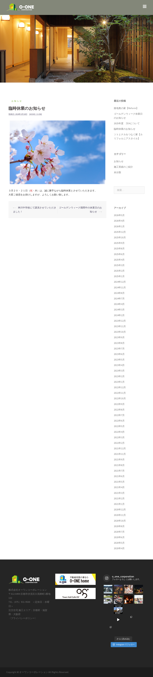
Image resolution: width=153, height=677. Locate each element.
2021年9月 (119, 459)
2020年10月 (120, 520)
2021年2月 (119, 498)
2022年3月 (119, 437)
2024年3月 (119, 309)
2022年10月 (120, 398)
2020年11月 (120, 514)
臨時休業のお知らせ (124, 128)
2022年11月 (120, 392)
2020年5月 (119, 542)
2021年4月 (119, 487)
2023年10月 (120, 331)
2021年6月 (119, 476)
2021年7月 (119, 470)
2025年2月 (119, 270)
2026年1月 (119, 226)
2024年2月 (119, 315)
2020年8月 (119, 526)
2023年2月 (119, 376)
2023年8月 (119, 342)
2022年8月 (119, 409)
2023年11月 (120, 326)
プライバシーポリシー (23, 618)
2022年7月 (119, 415)
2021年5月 (119, 481)
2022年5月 (119, 426)
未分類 (117, 172)
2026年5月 (119, 215)
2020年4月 (119, 548)
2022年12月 (120, 387)
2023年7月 (119, 348)
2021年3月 (119, 492)
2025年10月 (120, 237)
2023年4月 (119, 365)
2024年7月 (119, 298)
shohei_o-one (35, 114)
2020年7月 (119, 531)
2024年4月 (119, 304)
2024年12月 (120, 281)
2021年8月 (119, 465)
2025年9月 (119, 242)
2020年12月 (120, 509)
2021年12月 (120, 448)
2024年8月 (119, 292)
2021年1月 (119, 503)
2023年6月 (119, 354)
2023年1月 (119, 381)
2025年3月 (119, 265)
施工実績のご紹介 (123, 166)
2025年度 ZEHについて (127, 123)
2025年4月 (119, 259)
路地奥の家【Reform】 (126, 108)
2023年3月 (119, 370)
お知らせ (17, 101)
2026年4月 (119, 220)
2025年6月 (119, 254)
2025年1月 (119, 276)
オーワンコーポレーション (33, 672)
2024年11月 (120, 287)
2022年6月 (119, 420)
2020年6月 (119, 537)
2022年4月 (119, 431)
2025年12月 (120, 231)
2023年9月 (119, 337)
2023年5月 (119, 359)
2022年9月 (119, 404)
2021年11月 (120, 453)
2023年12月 (120, 320)
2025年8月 (119, 248)
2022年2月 (119, 442)
